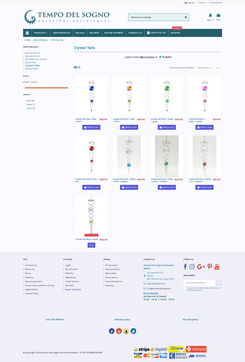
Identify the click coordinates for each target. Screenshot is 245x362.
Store (28, 273)
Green (31, 104)
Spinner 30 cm (32, 53)
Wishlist (69, 285)
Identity (69, 273)
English (190, 3)
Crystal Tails (32, 65)
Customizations (113, 281)
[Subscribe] (218, 283)
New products (112, 269)
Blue (30, 100)
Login (68, 265)
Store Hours (111, 277)
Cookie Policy (32, 293)
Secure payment (33, 281)
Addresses (70, 277)
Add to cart (91, 127)
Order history (72, 281)
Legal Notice (31, 289)
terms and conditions (208, 288)
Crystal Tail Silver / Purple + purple (197, 120)
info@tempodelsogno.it (159, 288)
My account (71, 269)
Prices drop (111, 265)
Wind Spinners (31, 46)
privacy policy (196, 290)
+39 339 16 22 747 (156, 283)
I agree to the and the (204, 289)
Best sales (110, 273)
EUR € (202, 3)
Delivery (29, 277)
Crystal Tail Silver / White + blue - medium (124, 180)
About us (29, 269)
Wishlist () (215, 3)
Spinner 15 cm (32, 56)
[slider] (24, 88)
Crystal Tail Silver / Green (87, 239)
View (91, 245)
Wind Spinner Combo (36, 59)
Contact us (31, 265)
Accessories (31, 68)
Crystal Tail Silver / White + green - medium (162, 180)
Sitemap (109, 285)
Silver (31, 108)
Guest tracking (73, 289)
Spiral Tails (30, 62)
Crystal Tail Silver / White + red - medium (200, 180)
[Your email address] (199, 283)
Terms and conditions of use (39, 285)
